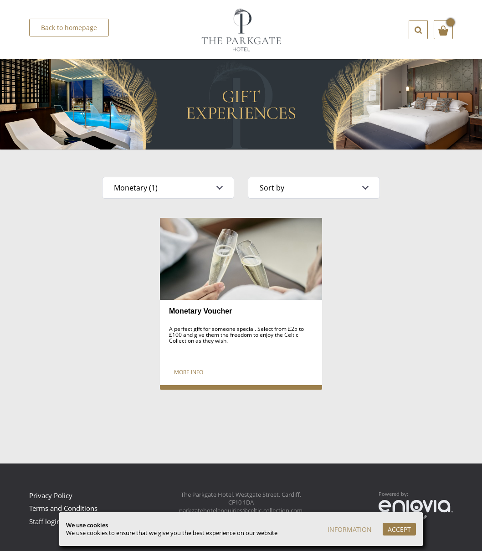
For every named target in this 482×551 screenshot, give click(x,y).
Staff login (45, 521)
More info (188, 372)
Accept (399, 529)
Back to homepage (69, 27)
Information (350, 529)
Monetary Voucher (200, 311)
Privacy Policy (50, 495)
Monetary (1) (136, 188)
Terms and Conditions (63, 508)
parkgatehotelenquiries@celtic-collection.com (241, 511)
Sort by (272, 188)
